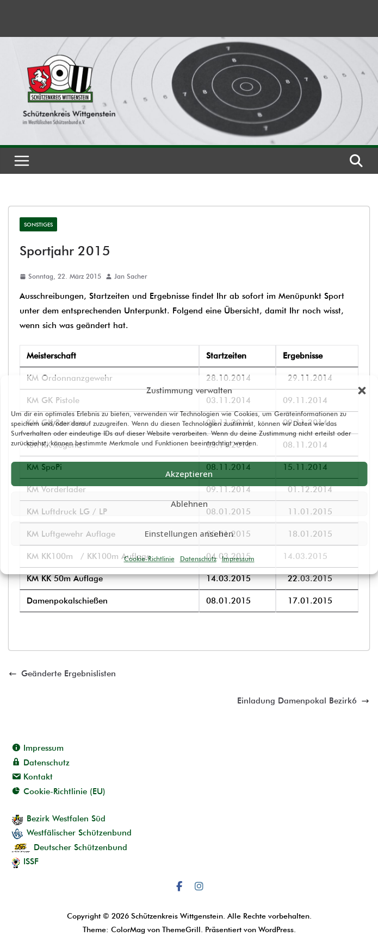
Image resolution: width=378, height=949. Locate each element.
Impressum (238, 559)
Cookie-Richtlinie (149, 559)
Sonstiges (38, 224)
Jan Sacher (130, 276)
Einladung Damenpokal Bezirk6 (303, 701)
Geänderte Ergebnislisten (62, 673)
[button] (361, 390)
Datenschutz (198, 559)
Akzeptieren (189, 473)
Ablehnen (189, 503)
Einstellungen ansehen (189, 533)
